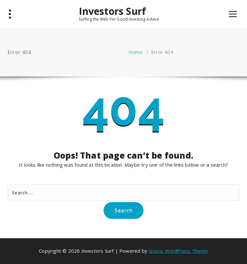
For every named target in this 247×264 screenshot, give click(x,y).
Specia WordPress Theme (178, 251)
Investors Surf (112, 11)
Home (135, 52)
